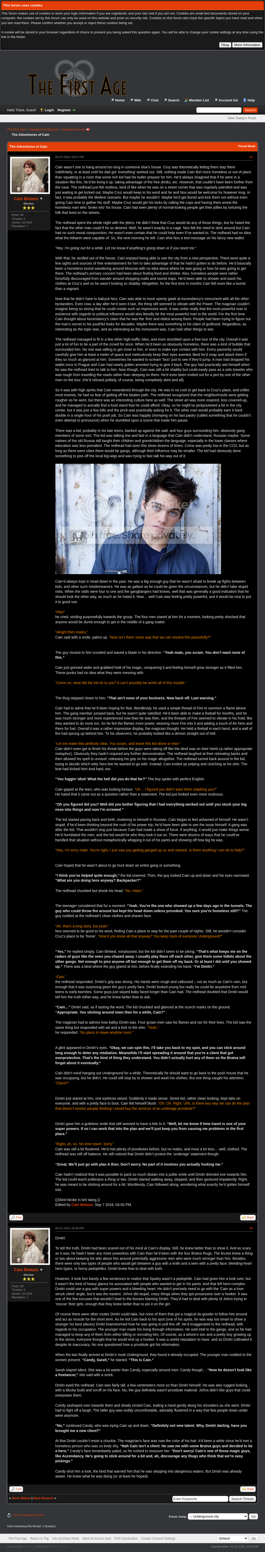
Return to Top (39, 1538)
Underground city (73, 129)
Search (173, 100)
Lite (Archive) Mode (65, 1538)
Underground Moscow (43, 129)
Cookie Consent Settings (158, 1538)
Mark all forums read (97, 1538)
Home (119, 100)
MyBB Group (58, 1546)
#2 (251, 1228)
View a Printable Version (28, 1515)
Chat (154, 100)
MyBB (27, 1546)
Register (64, 110)
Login (49, 110)
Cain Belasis (26, 199)
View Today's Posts (241, 118)
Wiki (137, 100)
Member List (199, 100)
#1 (251, 157)
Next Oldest (21, 1498)
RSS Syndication (126, 1538)
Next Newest (43, 1498)
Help (251, 100)
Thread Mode (246, 146)
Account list (228, 100)
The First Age (16, 129)
